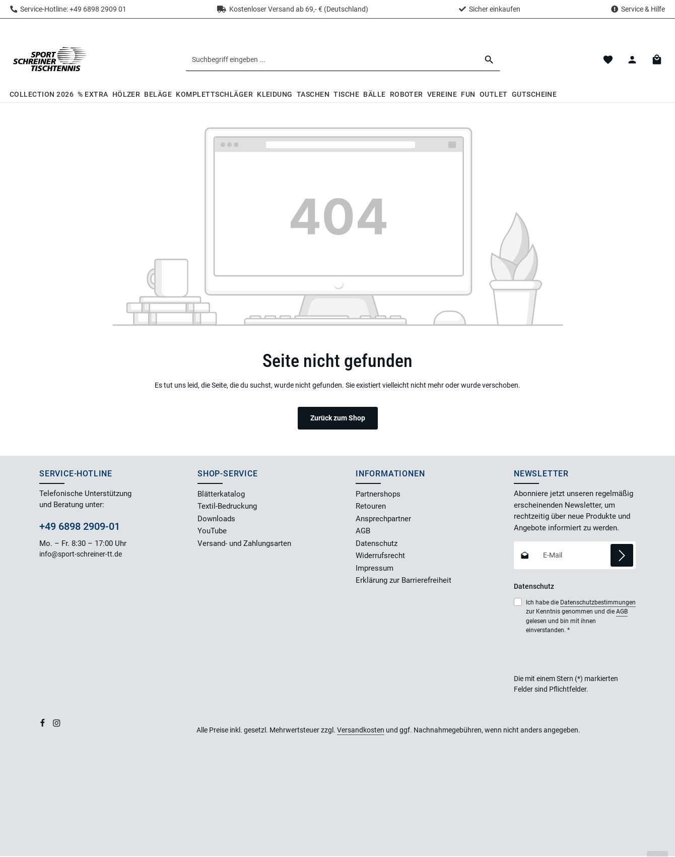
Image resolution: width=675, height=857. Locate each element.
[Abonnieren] (622, 556)
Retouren (371, 507)
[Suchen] (490, 60)
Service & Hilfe (643, 9)
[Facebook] (43, 726)
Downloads (216, 519)
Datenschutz (376, 544)
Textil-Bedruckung (227, 507)
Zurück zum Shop (337, 419)
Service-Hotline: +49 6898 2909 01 (68, 9)
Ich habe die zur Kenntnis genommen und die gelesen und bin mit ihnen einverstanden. (581, 617)
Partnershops (378, 495)
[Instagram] (56, 726)
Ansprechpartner (383, 519)
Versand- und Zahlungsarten (244, 544)
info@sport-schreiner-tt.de (81, 556)
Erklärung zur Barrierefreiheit (403, 581)
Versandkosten (360, 731)
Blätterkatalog (221, 495)
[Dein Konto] (632, 60)
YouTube (212, 532)
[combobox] (333, 60)
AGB (363, 532)
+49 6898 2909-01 (79, 527)
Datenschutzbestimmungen (598, 603)
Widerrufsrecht (380, 557)
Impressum (374, 569)
